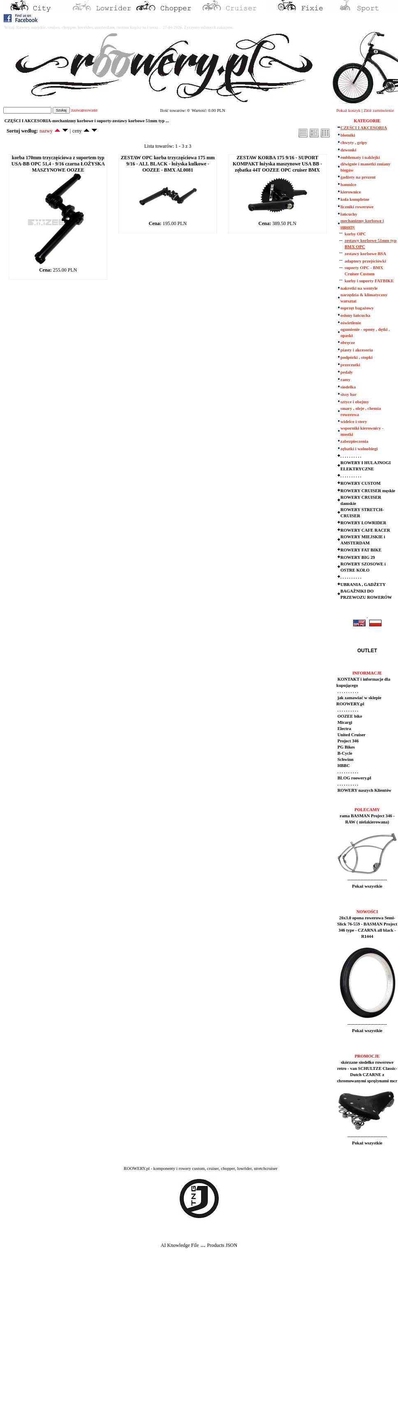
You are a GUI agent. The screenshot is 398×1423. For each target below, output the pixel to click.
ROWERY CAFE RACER (365, 530)
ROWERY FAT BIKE (361, 550)
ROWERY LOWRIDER (363, 523)
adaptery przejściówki (365, 261)
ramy (345, 379)
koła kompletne (354, 199)
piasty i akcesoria (356, 350)
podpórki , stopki (356, 357)
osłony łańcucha (355, 315)
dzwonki (348, 150)
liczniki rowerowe (356, 207)
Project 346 (347, 741)
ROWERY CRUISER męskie (367, 490)
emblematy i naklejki (360, 157)
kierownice (350, 192)
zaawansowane (84, 110)
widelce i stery (353, 421)
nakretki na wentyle (358, 288)
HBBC (343, 765)
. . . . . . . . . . (350, 456)
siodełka (348, 387)
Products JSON (222, 1245)
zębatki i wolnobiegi (359, 448)
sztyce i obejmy (354, 402)
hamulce (348, 184)
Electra (343, 728)
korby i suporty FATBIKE (369, 281)
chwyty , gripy (353, 142)
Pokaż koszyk (348, 110)
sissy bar (348, 394)
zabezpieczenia (354, 441)
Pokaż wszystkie (367, 886)
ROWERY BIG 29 (357, 557)
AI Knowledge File (180, 1245)
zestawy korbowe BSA (365, 253)
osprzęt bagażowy (357, 308)
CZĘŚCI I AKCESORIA (363, 128)
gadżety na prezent (358, 177)
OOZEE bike (349, 716)
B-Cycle (344, 753)
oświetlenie (350, 323)
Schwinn (345, 759)
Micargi (344, 722)
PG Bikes (345, 747)
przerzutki (350, 365)
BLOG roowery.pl (353, 778)
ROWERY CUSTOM (360, 483)
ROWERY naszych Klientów (363, 790)
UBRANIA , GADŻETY (363, 584)
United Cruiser (351, 734)
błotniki (347, 135)
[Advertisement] (79, 1342)
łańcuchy (348, 214)
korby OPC (355, 234)
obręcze (347, 342)
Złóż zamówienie (378, 110)
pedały (346, 372)
